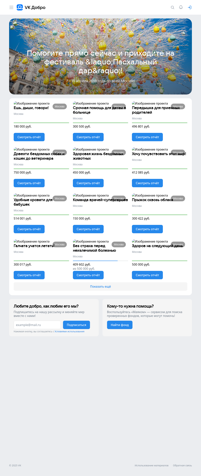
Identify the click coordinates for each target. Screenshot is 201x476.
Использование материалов (152, 472)
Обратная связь (182, 472)
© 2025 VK (15, 472)
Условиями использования (69, 462)
